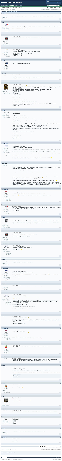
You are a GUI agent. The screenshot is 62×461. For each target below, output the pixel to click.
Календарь (21, 5)
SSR (3, 22)
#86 (60, 396)
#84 (60, 365)
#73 (60, 217)
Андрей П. (4, 13)
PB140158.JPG (16, 375)
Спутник (3, 396)
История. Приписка (20, 7)
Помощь (58, 2)
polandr (3, 428)
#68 (60, 110)
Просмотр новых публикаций (56, 7)
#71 (60, 189)
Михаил (3, 110)
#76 (60, 259)
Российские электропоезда (4, 5)
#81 (60, 328)
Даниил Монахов (5, 143)
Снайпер (3, 343)
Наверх (2, 459)
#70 (60, 163)
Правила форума (49, 7)
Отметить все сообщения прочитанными (18, 459)
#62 (60, 22)
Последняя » (13, 9)
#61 (60, 13)
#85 (60, 383)
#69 (60, 143)
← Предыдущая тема (47, 447)
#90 (60, 437)
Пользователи (17, 5)
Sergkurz (3, 60)
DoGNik (3, 217)
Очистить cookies (10, 459)
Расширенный (61, 5)
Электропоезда (15, 7)
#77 (60, 268)
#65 (60, 60)
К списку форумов (5, 459)
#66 (60, 73)
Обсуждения (12, 5)
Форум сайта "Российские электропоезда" (6, 7)
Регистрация (54, 2)
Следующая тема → (58, 447)
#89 (60, 428)
